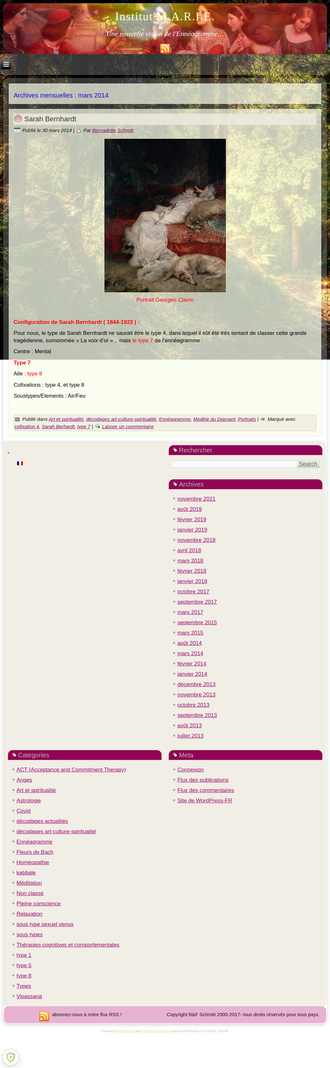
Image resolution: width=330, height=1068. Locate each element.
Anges (24, 780)
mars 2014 (190, 653)
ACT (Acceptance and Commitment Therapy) (71, 770)
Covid (23, 811)
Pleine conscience (38, 904)
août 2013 (189, 726)
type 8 (23, 976)
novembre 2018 (196, 540)
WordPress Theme (155, 1031)
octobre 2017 (193, 592)
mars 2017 (190, 612)
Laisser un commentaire (128, 426)
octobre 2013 (193, 705)
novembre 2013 (196, 695)
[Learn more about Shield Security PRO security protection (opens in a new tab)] (10, 1057)
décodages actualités (42, 821)
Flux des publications (202, 780)
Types (23, 986)
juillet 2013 (190, 736)
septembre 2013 (197, 715)
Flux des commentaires (205, 790)
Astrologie (28, 801)
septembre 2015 (197, 622)
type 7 (84, 426)
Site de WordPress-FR (204, 801)
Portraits (247, 419)
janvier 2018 (192, 581)
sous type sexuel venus (44, 924)
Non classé (30, 893)
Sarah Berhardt (58, 426)
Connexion (190, 770)
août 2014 (189, 643)
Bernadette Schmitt (112, 130)
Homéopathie (32, 862)
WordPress (127, 1031)
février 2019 (191, 519)
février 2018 (191, 571)
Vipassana (29, 996)
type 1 (23, 955)
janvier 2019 (192, 530)
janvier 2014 (192, 674)
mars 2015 (190, 633)
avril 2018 (189, 550)
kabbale (26, 873)
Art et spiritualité (66, 419)
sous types (29, 934)
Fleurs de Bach (34, 852)
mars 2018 (190, 561)
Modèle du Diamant (214, 419)
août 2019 (189, 509)
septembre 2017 (197, 602)
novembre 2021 (196, 499)
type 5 (23, 965)
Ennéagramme (174, 419)
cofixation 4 (27, 426)
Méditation (29, 883)
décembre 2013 (196, 684)
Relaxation (29, 914)
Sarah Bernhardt (50, 119)
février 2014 (191, 664)
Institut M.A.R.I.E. (165, 16)
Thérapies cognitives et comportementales (67, 945)
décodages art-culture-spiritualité (121, 419)
